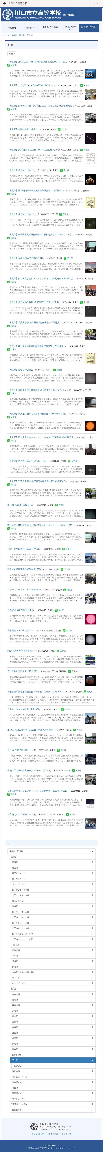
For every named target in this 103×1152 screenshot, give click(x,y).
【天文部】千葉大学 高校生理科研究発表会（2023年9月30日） (37, 481)
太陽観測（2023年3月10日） (21, 610)
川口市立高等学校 (17, 3)
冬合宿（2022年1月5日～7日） (22, 814)
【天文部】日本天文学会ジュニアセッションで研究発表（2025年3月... (41, 278)
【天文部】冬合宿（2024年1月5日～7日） (27, 461)
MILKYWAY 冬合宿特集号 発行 (22, 651)
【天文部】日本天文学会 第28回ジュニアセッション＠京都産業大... (40, 106)
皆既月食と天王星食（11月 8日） (23, 671)
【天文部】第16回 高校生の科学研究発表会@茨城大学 (33, 150)
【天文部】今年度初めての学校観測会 (25, 258)
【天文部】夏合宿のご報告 (20, 370)
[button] (89, 28)
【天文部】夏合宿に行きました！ (23, 214)
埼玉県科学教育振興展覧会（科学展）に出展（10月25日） (35, 691)
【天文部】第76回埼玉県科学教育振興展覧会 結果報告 (34, 190)
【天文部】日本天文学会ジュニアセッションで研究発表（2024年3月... (41, 437)
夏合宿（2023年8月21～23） (21, 505)
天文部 (13, 65)
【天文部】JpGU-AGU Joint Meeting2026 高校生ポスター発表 (37, 62)
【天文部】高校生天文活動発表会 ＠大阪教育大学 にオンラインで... (40, 390)
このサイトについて (62, 1134)
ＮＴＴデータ (52, 1148)
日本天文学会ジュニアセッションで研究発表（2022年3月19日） (38, 791)
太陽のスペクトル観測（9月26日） (24, 709)
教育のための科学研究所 (38, 1148)
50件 (12, 54)
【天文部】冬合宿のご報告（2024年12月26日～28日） (33, 302)
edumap (56, 1145)
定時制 (42, 1134)
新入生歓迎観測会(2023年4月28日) (24, 569)
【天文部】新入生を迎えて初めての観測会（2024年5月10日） (37, 414)
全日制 (34, 1134)
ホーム (6, 35)
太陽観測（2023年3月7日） (20, 630)
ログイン (96, 3)
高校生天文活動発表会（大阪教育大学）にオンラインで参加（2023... (40, 525)
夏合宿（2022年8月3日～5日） (22, 750)
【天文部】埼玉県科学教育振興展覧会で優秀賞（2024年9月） (37, 346)
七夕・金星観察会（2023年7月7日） (24, 549)
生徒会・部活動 (18, 35)
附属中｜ (50, 1134)
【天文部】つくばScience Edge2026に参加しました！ (33, 85)
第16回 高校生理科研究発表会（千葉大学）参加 (30, 730)
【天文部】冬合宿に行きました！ (23, 170)
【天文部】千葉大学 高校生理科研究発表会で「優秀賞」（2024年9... (40, 322)
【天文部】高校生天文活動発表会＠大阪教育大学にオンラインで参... (40, 234)
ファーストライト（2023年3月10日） (25, 590)
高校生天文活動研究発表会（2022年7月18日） (29, 770)
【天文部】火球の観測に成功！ (22, 129)
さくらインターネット (66, 1148)
